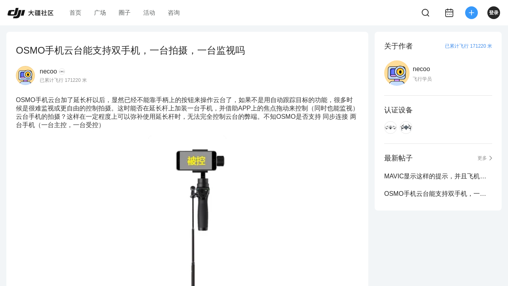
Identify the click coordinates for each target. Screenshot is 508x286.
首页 (75, 12)
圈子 (125, 12)
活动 (149, 12)
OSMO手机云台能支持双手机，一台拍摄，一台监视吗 (438, 193)
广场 (100, 12)
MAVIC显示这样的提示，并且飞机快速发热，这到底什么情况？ (438, 176)
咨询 (174, 12)
